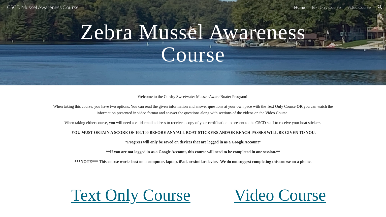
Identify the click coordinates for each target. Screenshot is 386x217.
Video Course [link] (359, 7)
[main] (193, 42)
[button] (380, 7)
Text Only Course (130, 195)
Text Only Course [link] (326, 7)
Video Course (280, 195)
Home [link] (299, 7)
